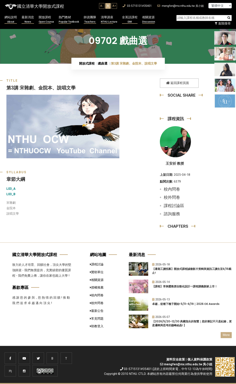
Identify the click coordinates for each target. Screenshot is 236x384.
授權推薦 (97, 287)
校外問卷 (172, 197)
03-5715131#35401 (137, 6)
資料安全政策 (175, 359)
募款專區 (20, 287)
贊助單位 (97, 272)
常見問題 (97, 318)
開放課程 (46, 19)
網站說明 (10, 19)
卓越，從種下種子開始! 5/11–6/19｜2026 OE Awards (185, 304)
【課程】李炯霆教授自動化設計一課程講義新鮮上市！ (184, 286)
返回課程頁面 (177, 83)
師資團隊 (90, 19)
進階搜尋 (223, 23)
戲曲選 (102, 63)
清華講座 (109, 19)
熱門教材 (69, 19)
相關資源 (148, 19)
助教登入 (97, 326)
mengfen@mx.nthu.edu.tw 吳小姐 (180, 6)
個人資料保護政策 (199, 359)
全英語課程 (130, 19)
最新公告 (97, 311)
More (226, 335)
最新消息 (28, 19)
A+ (114, 5)
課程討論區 (174, 205)
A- (101, 5)
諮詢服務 (172, 214)
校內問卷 (172, 189)
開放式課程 (87, 63)
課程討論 (97, 264)
